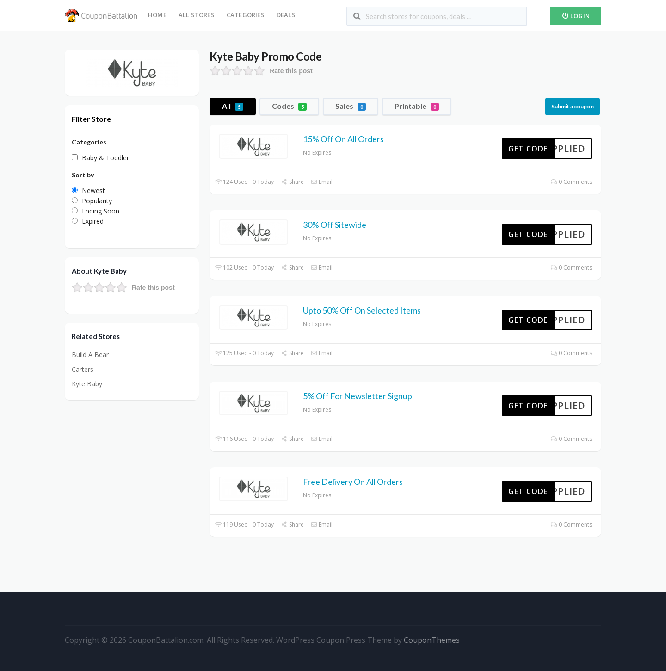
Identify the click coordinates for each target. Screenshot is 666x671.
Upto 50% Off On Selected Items (362, 310)
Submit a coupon (572, 106)
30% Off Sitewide (334, 224)
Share (292, 182)
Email (322, 182)
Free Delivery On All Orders (353, 482)
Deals (286, 15)
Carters (82, 369)
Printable (417, 106)
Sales (350, 106)
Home (157, 15)
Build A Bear (90, 354)
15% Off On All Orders (343, 139)
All (232, 106)
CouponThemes (432, 640)
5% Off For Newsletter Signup (357, 396)
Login (575, 16)
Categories (246, 15)
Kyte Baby (87, 383)
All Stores (197, 15)
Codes (289, 106)
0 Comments (571, 182)
